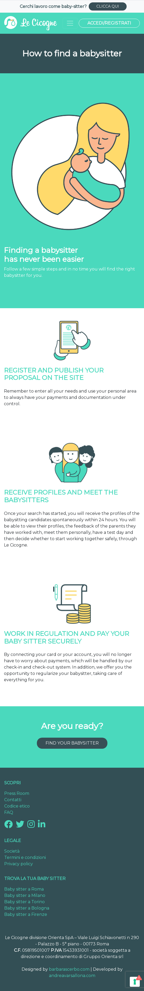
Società (11, 851)
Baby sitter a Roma (24, 889)
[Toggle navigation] (70, 23)
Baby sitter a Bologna (26, 908)
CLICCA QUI (107, 6)
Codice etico (17, 806)
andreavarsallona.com (72, 975)
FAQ (8, 812)
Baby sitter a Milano (24, 895)
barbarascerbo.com (69, 969)
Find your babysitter (72, 743)
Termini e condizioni (25, 857)
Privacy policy (18, 863)
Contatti (12, 799)
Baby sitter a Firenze (25, 914)
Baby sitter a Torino (24, 901)
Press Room (16, 793)
